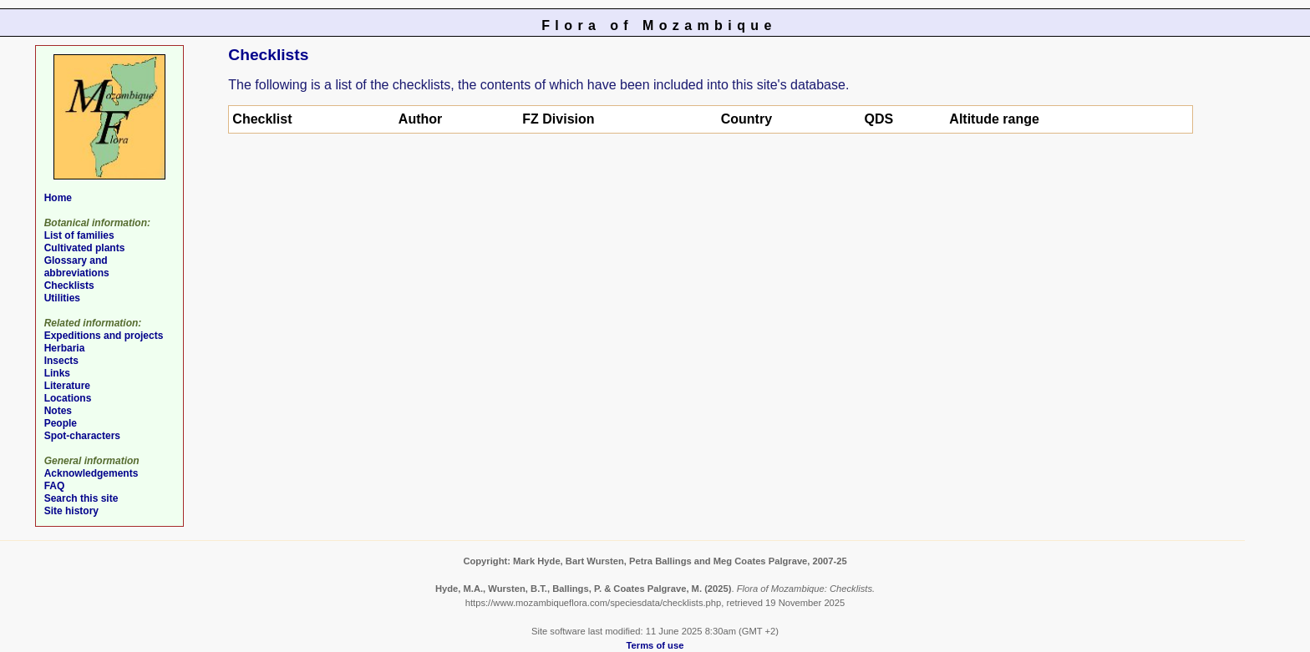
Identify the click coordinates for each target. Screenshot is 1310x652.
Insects (61, 360)
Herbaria (64, 348)
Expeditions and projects (104, 335)
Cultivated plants (84, 248)
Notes (58, 411)
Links (57, 373)
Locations (68, 398)
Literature (67, 386)
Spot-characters (82, 436)
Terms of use (655, 645)
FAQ (54, 486)
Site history (71, 511)
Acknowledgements (91, 473)
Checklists (69, 285)
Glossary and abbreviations (76, 267)
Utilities (62, 298)
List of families (79, 235)
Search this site (81, 498)
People (60, 423)
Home (58, 198)
